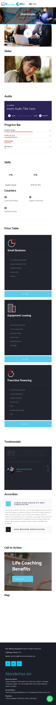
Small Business (17, 250)
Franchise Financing (19, 380)
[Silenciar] (41, 116)
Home (22, 18)
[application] (28, 115)
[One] (28, 619)
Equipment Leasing (19, 315)
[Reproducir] (10, 116)
